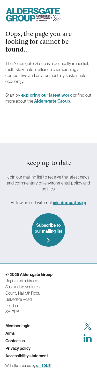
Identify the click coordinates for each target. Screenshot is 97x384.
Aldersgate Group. (53, 101)
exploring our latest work (46, 95)
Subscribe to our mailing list (48, 228)
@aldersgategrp (69, 202)
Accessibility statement (26, 355)
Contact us (15, 340)
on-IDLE (43, 365)
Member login (18, 325)
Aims (10, 333)
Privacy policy (18, 348)
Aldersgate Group (33, 15)
